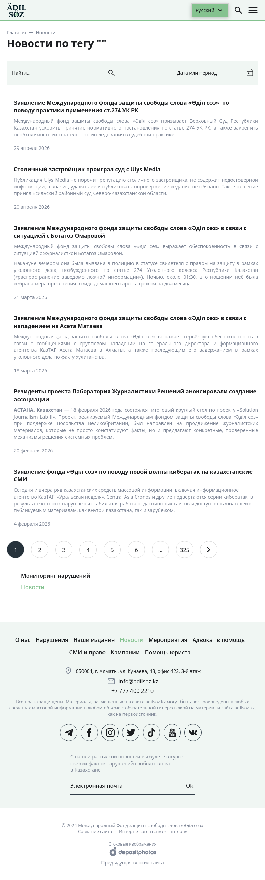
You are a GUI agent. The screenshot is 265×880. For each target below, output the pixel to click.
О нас (22, 640)
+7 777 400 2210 (132, 691)
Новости (33, 587)
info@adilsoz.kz (138, 681)
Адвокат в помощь (219, 640)
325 (184, 550)
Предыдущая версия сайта (132, 862)
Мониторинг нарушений (55, 576)
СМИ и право (87, 652)
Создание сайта (95, 831)
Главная (16, 32)
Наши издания (94, 640)
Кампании (125, 652)
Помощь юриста (168, 652)
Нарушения (52, 640)
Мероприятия (168, 640)
